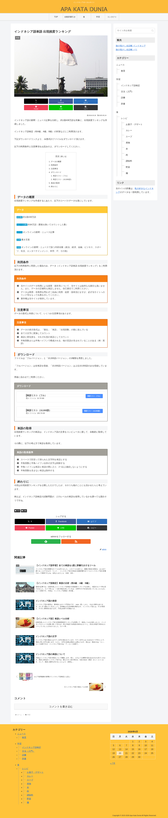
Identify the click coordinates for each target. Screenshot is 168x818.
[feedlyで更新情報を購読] (58, 536)
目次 (57, 150)
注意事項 (54, 163)
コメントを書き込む (61, 705)
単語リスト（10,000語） (62, 174)
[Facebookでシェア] (37, 101)
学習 (17, 506)
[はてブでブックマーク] (53, 101)
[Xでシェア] (21, 101)
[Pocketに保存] (68, 101)
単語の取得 (55, 178)
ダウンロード (55, 167)
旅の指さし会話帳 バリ (126, 49)
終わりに (54, 182)
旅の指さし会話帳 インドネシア (131, 46)
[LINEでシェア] (84, 101)
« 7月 (112, 762)
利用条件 (54, 159)
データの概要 (55, 155)
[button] (100, 101)
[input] (135, 30)
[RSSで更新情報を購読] (63, 536)
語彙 (24, 506)
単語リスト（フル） (60, 170)
